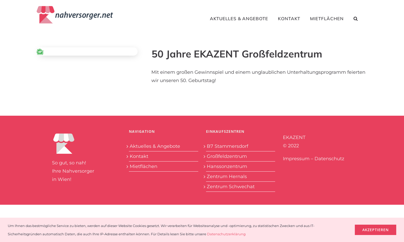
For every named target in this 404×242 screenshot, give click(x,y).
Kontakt (139, 156)
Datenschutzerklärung (226, 234)
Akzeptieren (375, 229)
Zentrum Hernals (227, 176)
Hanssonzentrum (227, 166)
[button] (356, 18)
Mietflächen (143, 166)
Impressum (296, 159)
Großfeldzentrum (227, 156)
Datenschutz (329, 159)
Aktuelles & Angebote (155, 146)
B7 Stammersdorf (227, 146)
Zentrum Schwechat (231, 186)
